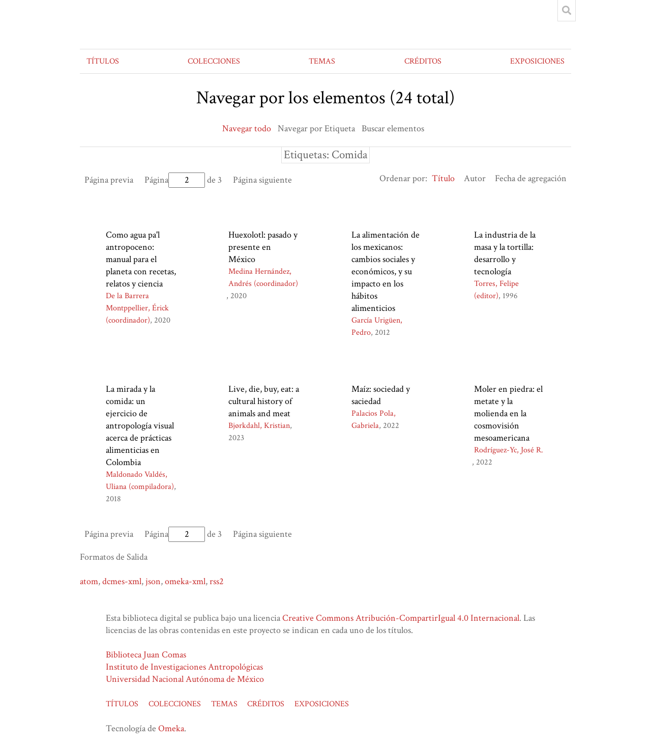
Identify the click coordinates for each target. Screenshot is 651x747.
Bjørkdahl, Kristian (259, 425)
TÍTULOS (102, 61)
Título (443, 178)
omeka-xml (185, 581)
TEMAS (322, 61)
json (153, 581)
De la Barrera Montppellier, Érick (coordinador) (137, 308)
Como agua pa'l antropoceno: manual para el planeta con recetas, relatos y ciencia (141, 259)
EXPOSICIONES (537, 61)
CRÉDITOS (422, 61)
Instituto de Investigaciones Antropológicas (184, 667)
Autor (475, 178)
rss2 (217, 581)
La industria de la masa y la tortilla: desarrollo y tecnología (505, 253)
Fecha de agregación (531, 178)
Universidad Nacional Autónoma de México (185, 679)
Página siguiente (262, 180)
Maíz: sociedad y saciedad (380, 395)
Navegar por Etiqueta (316, 128)
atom (89, 581)
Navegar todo (246, 128)
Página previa (108, 180)
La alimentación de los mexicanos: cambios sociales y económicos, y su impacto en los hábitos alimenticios (385, 271)
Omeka (171, 728)
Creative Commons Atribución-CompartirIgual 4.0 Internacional (400, 618)
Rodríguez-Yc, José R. (508, 450)
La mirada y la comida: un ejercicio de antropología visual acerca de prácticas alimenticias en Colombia (140, 425)
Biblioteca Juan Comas (146, 654)
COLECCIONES (214, 61)
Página (174, 180)
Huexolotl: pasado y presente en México (263, 247)
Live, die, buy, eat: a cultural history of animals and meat (263, 401)
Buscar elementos (393, 128)
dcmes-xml (121, 581)
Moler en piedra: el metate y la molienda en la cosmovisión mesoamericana (508, 413)
